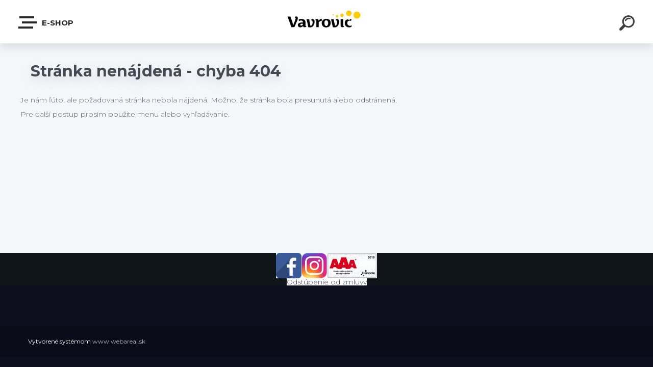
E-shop (46, 22)
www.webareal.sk (118, 341)
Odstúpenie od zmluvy (327, 281)
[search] (628, 24)
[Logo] (326, 21)
